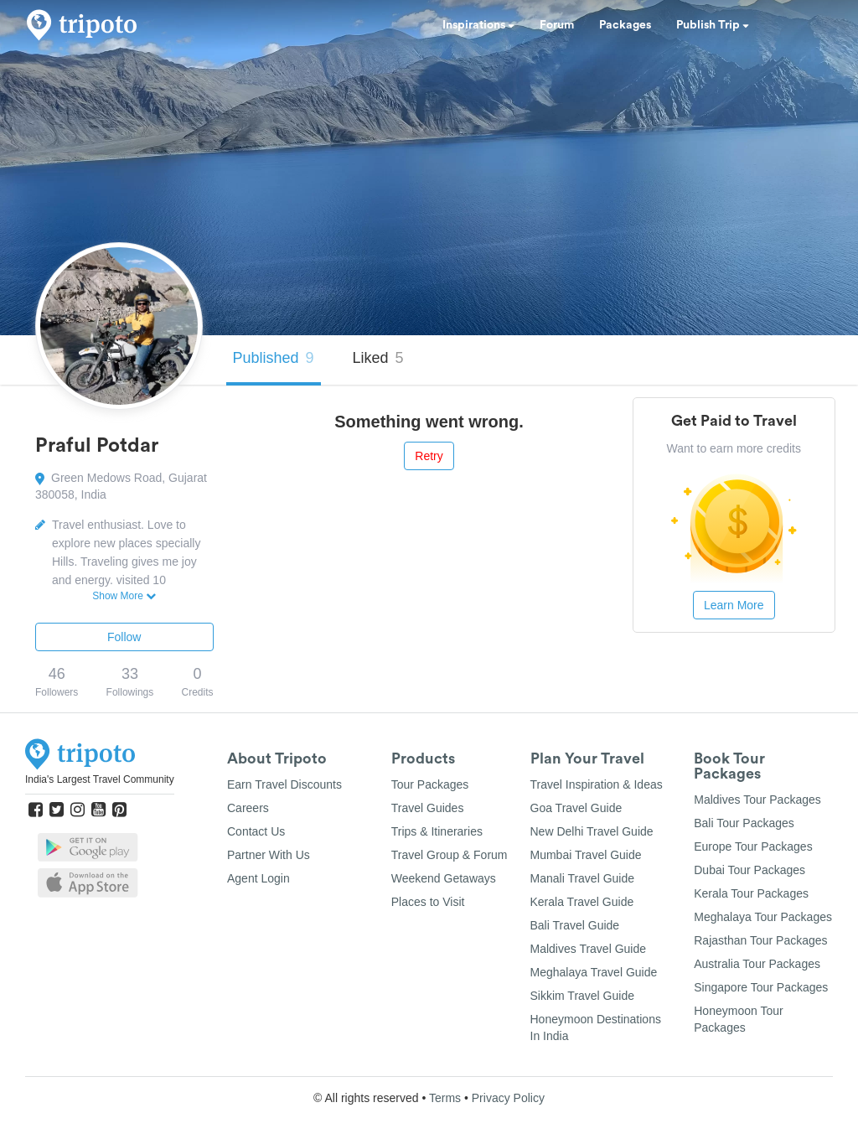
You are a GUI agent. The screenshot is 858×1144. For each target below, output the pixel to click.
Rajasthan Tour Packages (760, 940)
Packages (625, 25)
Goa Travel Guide (576, 808)
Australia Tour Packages (757, 964)
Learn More (734, 605)
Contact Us (256, 831)
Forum (557, 25)
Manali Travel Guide (582, 878)
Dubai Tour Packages (749, 870)
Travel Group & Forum (449, 855)
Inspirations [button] (478, 25)
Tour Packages (430, 784)
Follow (124, 637)
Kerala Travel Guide (582, 901)
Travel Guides (427, 808)
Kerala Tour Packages (751, 893)
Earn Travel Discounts (284, 784)
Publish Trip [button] (712, 25)
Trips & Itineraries (437, 831)
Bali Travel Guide (575, 925)
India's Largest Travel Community (99, 779)
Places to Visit (428, 901)
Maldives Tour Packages (757, 799)
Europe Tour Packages (753, 846)
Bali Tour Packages (744, 823)
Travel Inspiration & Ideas (596, 784)
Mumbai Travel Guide (586, 855)
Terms (445, 1098)
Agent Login (258, 878)
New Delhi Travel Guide (592, 831)
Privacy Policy (508, 1098)
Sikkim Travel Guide (582, 995)
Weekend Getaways (443, 878)
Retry (428, 456)
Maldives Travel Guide (588, 948)
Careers (248, 808)
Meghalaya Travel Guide (594, 972)
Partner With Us (268, 855)
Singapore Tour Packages (761, 987)
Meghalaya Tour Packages (763, 917)
